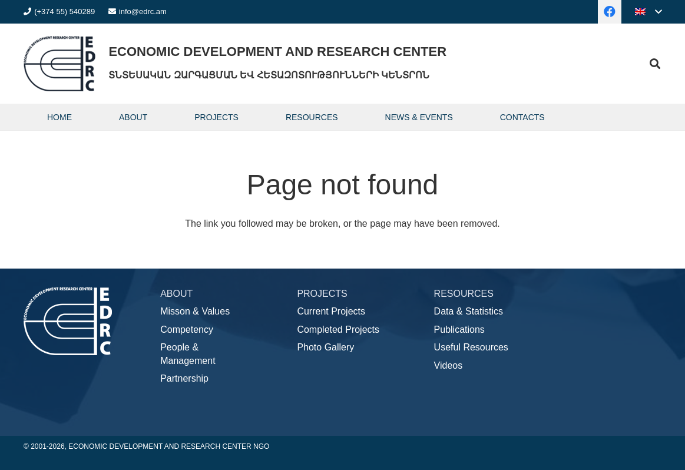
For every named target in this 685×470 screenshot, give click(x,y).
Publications (459, 330)
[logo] (59, 63)
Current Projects (331, 311)
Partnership (184, 378)
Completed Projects (338, 330)
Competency (186, 330)
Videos (448, 365)
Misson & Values (195, 311)
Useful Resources (471, 347)
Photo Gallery (325, 347)
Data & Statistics (468, 311)
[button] (648, 11)
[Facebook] (609, 12)
